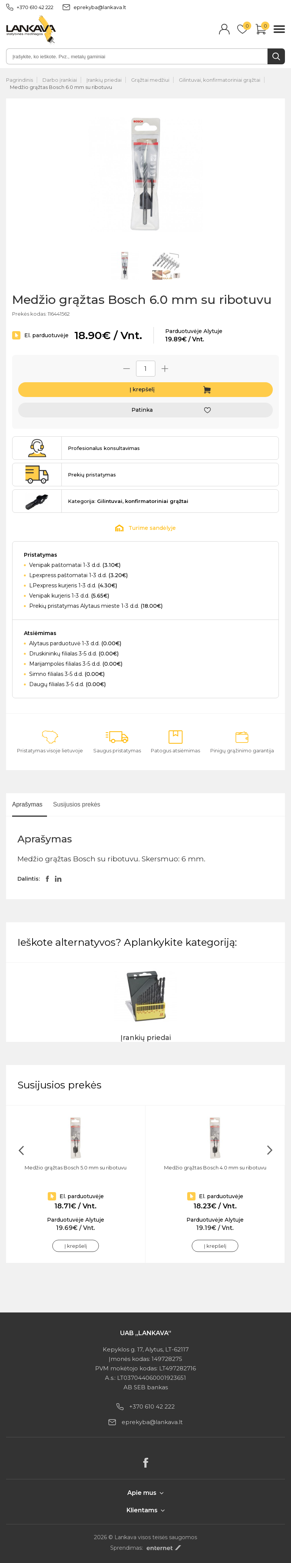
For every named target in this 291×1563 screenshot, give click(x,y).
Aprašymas (27, 804)
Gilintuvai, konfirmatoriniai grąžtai (219, 80)
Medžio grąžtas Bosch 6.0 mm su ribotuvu (61, 87)
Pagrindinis (19, 80)
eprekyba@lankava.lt (94, 7)
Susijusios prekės (76, 804)
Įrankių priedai (104, 80)
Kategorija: (128, 501)
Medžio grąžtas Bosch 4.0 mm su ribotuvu (215, 1167)
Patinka (142, 409)
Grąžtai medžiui (150, 80)
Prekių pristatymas (92, 475)
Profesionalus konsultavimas (104, 448)
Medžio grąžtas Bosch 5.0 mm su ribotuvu (76, 1167)
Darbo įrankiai (59, 80)
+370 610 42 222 (29, 7)
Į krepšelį (142, 389)
